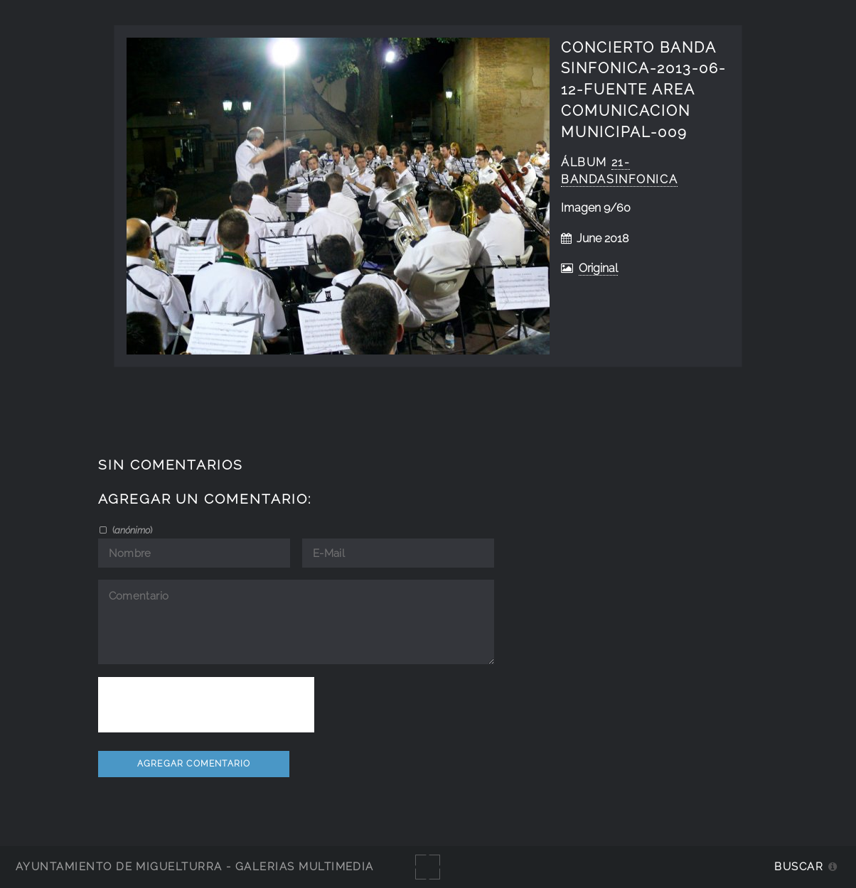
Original (598, 268)
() (131, 530)
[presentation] (206, 704)
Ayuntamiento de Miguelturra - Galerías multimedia (195, 866)
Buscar (798, 866)
